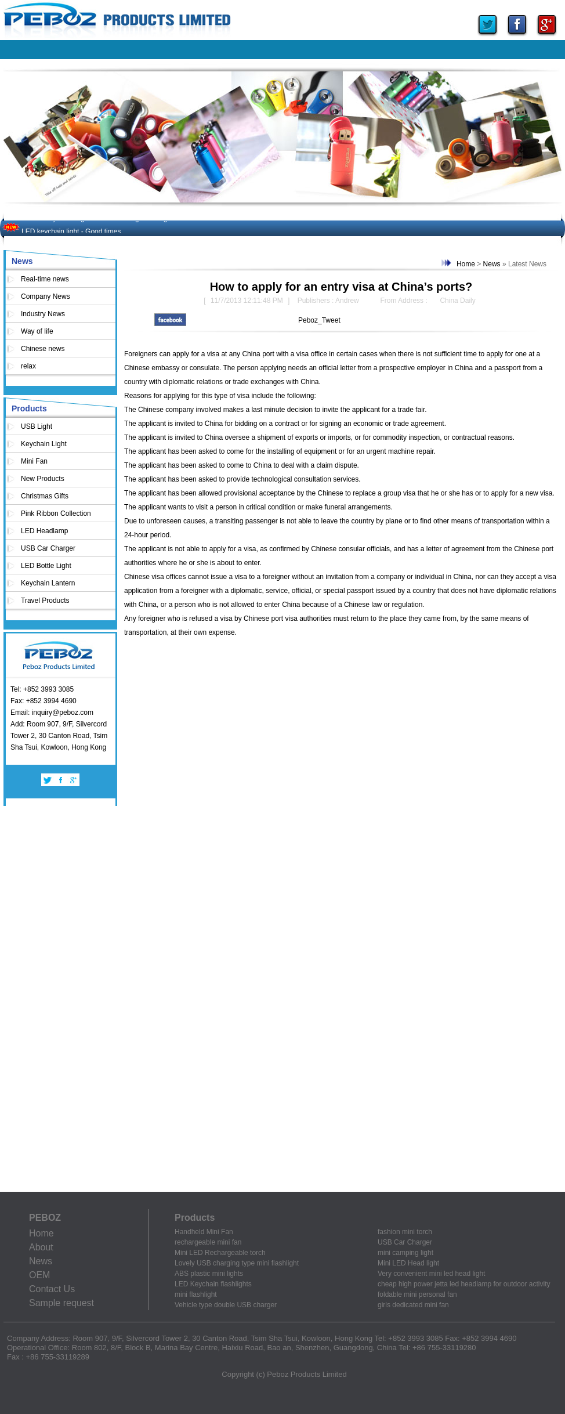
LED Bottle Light (46, 566)
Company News (45, 296)
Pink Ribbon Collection (56, 513)
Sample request (61, 1303)
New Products (42, 479)
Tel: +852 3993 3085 (42, 689)
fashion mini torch (405, 1232)
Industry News (43, 314)
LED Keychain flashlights (213, 1284)
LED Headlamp (44, 531)
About (41, 1247)
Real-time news (45, 279)
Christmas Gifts (44, 496)
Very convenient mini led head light (431, 1274)
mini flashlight (196, 1294)
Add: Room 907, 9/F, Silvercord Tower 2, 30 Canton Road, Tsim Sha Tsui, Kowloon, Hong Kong (58, 735)
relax (28, 366)
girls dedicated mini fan (413, 1305)
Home (466, 264)
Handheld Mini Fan (204, 1232)
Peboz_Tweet (319, 320)
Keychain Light (44, 444)
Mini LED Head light (408, 1263)
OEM (39, 1275)
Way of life (37, 331)
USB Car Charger (48, 548)
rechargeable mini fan (208, 1242)
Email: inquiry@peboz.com (51, 712)
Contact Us (52, 1289)
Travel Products (45, 600)
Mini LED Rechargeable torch (220, 1253)
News (22, 261)
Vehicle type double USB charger (226, 1305)
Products (29, 408)
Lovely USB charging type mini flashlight (237, 1263)
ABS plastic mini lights (209, 1274)
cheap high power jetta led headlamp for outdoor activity (464, 1284)
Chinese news (42, 349)
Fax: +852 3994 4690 (43, 701)
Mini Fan (34, 461)
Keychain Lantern (48, 583)
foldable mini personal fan (417, 1294)
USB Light (36, 426)
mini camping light (405, 1253)
